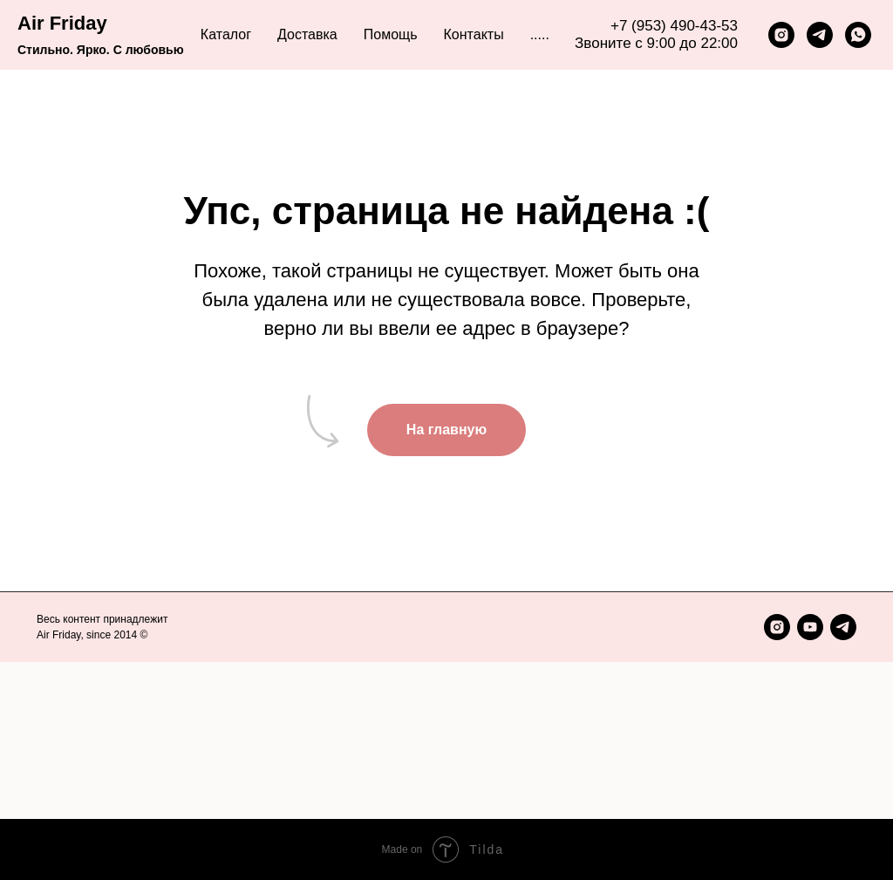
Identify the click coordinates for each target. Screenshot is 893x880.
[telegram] (820, 35)
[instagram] (781, 35)
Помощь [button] (391, 34)
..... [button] (539, 34)
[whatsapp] (858, 35)
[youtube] (810, 627)
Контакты (474, 34)
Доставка (307, 34)
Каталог (226, 34)
